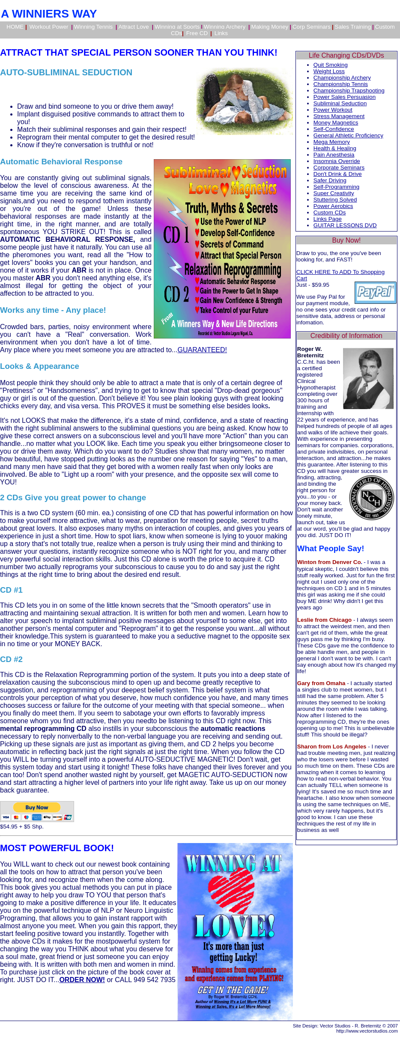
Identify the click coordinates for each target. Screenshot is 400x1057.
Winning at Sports (177, 27)
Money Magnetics (335, 122)
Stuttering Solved (335, 199)
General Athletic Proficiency (348, 135)
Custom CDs (329, 212)
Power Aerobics (333, 206)
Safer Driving (329, 180)
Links (221, 33)
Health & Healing (334, 148)
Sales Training (353, 27)
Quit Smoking (330, 65)
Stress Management (338, 116)
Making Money (270, 27)
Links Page (327, 219)
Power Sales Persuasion (344, 97)
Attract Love (135, 27)
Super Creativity (333, 193)
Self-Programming (336, 187)
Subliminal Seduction (340, 103)
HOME (16, 27)
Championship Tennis (340, 84)
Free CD (197, 33)
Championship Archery (342, 77)
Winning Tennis (94, 27)
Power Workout (332, 110)
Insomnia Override (336, 161)
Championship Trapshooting (349, 90)
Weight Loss (329, 71)
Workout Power (50, 27)
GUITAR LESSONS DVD (345, 225)
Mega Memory (331, 142)
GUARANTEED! (202, 349)
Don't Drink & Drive (337, 174)
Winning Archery (225, 27)
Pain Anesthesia (334, 154)
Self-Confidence (333, 129)
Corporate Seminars (338, 167)
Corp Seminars (312, 27)
